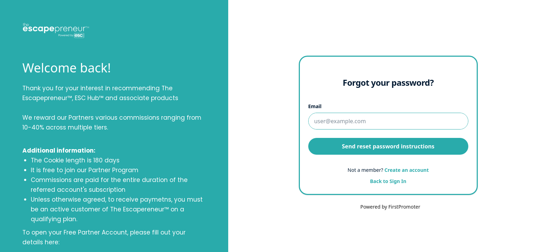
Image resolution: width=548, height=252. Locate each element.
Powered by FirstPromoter (390, 206)
